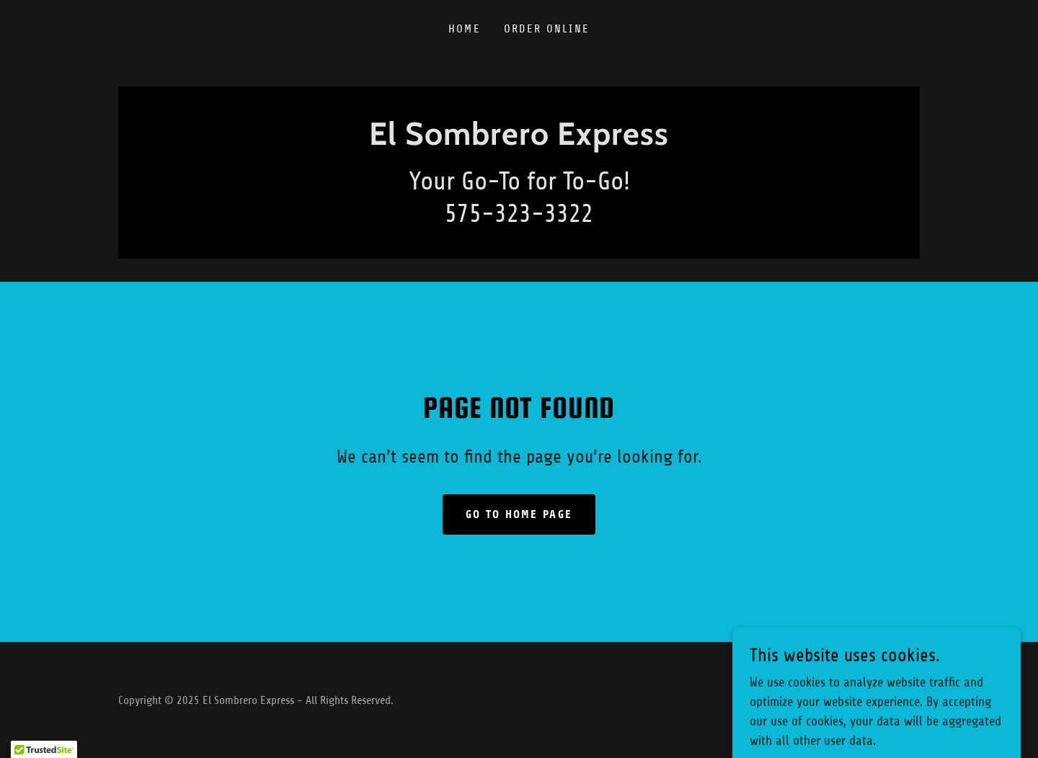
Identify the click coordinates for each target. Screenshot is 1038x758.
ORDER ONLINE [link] (547, 28)
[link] (519, 140)
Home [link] (464, 28)
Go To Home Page (519, 514)
